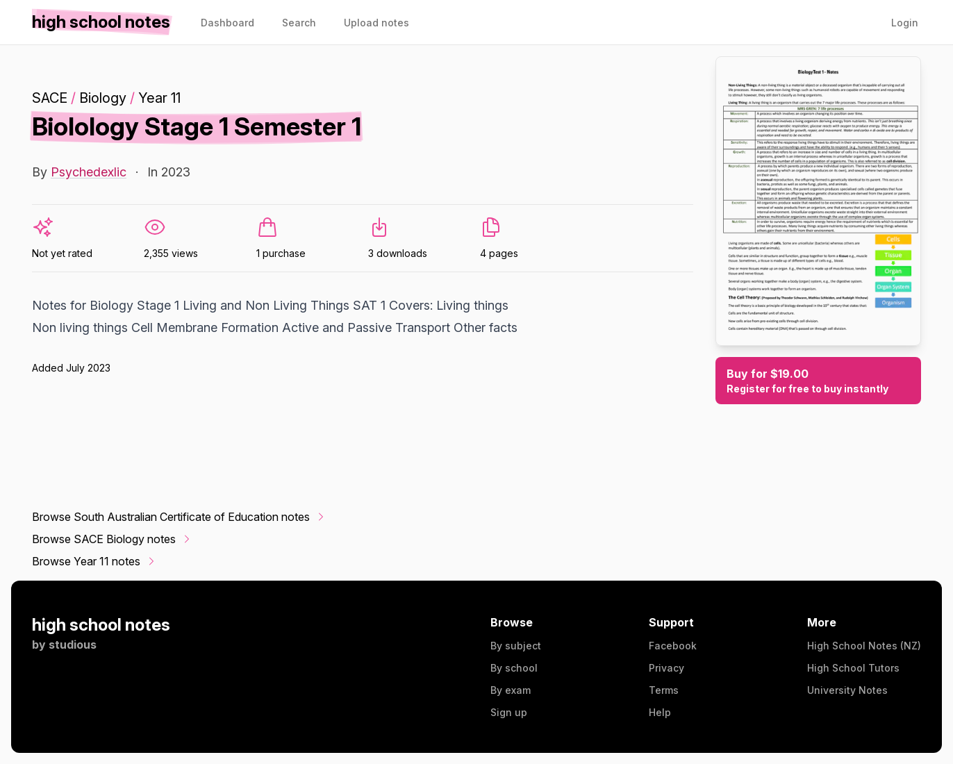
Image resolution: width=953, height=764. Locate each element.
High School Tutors (853, 668)
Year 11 (159, 98)
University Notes (847, 690)
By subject (515, 645)
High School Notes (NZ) (864, 645)
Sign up (508, 712)
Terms (664, 690)
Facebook (673, 645)
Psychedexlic (88, 172)
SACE (49, 98)
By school (514, 668)
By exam (510, 690)
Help (660, 712)
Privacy (666, 668)
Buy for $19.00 (818, 381)
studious (73, 644)
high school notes (101, 625)
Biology (102, 98)
